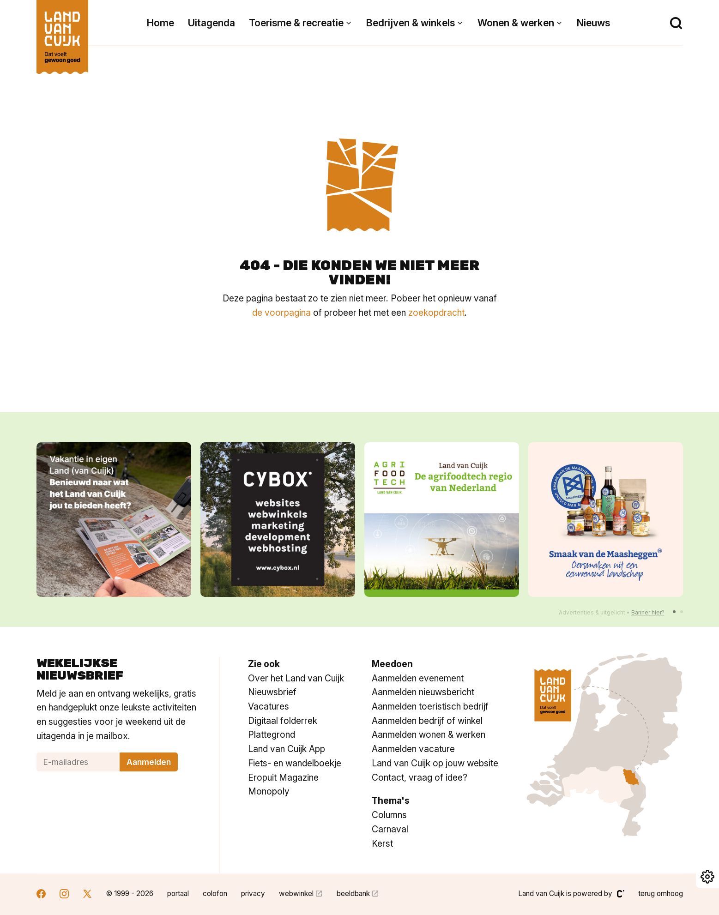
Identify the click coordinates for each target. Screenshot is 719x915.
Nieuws (593, 23)
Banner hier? (648, 612)
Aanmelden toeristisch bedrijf (430, 706)
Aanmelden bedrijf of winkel (427, 720)
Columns (389, 814)
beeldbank (353, 893)
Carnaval (390, 829)
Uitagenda (211, 23)
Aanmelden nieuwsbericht (423, 692)
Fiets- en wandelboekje (294, 763)
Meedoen (392, 663)
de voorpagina (281, 312)
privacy (253, 893)
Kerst (382, 843)
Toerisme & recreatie (296, 23)
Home (160, 23)
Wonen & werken (515, 23)
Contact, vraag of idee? (419, 777)
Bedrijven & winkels (410, 23)
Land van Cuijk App (286, 748)
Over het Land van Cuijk (296, 678)
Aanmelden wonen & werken (428, 734)
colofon (215, 893)
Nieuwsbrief (272, 692)
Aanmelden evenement (418, 678)
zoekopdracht (436, 312)
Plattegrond (271, 734)
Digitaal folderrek (282, 720)
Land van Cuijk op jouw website (435, 763)
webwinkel (296, 893)
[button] (674, 611)
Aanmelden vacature (413, 748)
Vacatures (268, 706)
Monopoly (269, 791)
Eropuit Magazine (283, 777)
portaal (178, 893)
